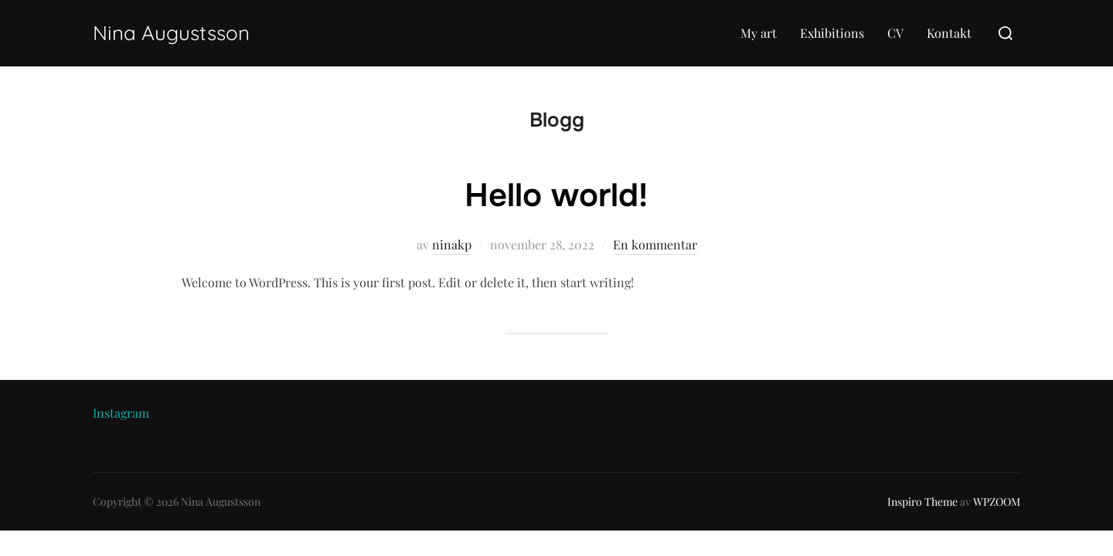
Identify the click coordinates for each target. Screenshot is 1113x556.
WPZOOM (996, 501)
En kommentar (655, 244)
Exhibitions (832, 33)
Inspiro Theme (922, 501)
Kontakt (949, 33)
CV (895, 33)
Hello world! (556, 195)
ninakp (451, 244)
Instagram (121, 413)
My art (758, 33)
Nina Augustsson (171, 33)
